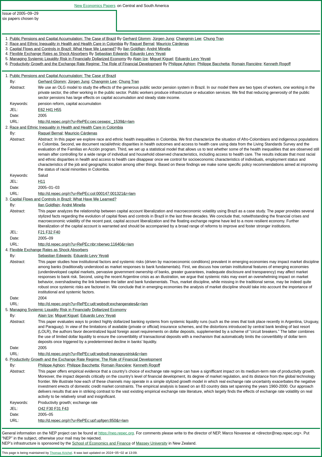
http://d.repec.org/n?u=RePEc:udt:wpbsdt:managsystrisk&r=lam (92, 354)
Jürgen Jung (163, 39)
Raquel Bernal (142, 44)
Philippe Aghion (182, 64)
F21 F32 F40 (49, 232)
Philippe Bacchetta (213, 64)
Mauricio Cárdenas (172, 44)
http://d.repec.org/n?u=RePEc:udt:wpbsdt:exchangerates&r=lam (93, 304)
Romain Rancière (247, 64)
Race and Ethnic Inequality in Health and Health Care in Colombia (66, 44)
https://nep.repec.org (116, 433)
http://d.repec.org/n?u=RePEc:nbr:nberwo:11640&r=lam (86, 244)
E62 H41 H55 (49, 110)
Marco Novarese (236, 433)
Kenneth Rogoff (277, 64)
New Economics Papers (94, 6)
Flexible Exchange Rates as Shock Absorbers (49, 54)
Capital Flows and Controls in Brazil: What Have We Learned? (63, 49)
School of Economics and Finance (101, 443)
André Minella (158, 49)
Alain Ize (140, 59)
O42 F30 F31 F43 (53, 409)
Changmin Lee (188, 39)
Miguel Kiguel (161, 59)
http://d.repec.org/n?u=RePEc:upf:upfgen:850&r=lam (83, 420)
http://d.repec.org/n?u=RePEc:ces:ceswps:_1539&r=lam (86, 122)
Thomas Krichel (61, 453)
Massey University (152, 443)
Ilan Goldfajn (134, 49)
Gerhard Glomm (137, 39)
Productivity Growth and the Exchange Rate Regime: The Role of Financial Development (86, 64)
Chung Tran (213, 39)
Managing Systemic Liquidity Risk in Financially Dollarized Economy (68, 59)
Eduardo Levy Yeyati (148, 54)
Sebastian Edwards (111, 54)
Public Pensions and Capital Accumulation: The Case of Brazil (63, 39)
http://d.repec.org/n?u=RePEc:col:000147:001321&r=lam (87, 194)
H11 (41, 181)
